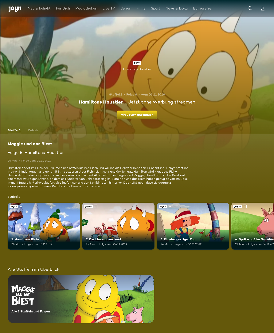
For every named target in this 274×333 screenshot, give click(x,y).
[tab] (14, 130)
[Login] (262, 8)
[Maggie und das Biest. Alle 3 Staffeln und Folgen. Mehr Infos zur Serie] (81, 299)
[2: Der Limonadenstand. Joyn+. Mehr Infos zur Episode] (118, 226)
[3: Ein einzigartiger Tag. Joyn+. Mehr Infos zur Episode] (193, 226)
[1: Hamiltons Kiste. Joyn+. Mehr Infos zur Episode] (44, 226)
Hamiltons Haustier (137, 69)
